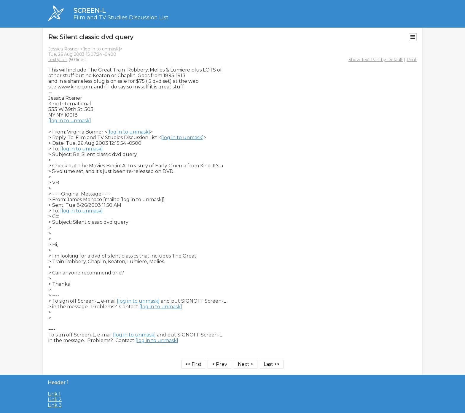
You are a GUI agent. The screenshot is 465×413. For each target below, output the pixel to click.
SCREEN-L (90, 10)
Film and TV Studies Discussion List (121, 17)
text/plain (57, 59)
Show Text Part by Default (375, 59)
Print (412, 59)
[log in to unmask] (101, 49)
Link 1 (54, 394)
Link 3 (55, 405)
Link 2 (55, 399)
